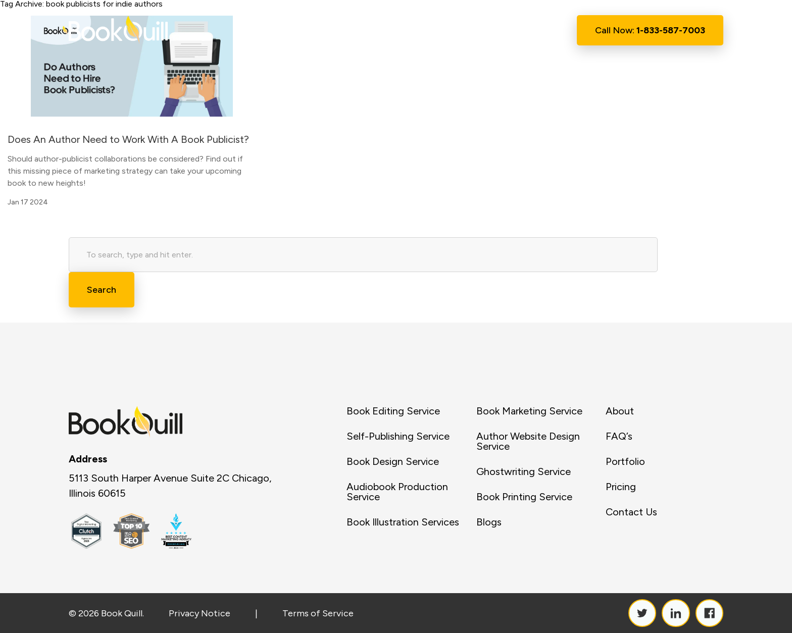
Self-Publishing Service (398, 436)
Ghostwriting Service (523, 471)
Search (101, 289)
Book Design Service (392, 461)
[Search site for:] (363, 254)
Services (384, 30)
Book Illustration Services (402, 522)
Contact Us (518, 30)
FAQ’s (619, 436)
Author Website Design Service (528, 441)
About (328, 30)
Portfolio (625, 461)
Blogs (489, 522)
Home (282, 30)
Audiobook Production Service (397, 492)
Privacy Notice (199, 613)
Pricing (621, 487)
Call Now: (650, 30)
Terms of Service (318, 613)
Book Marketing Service (529, 411)
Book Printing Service (524, 497)
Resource (451, 30)
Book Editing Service (393, 411)
